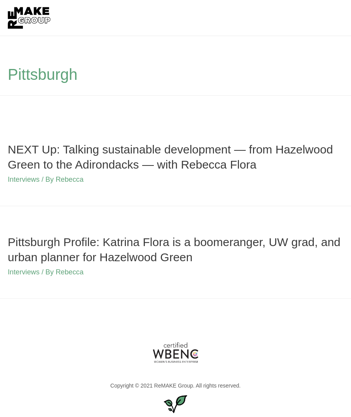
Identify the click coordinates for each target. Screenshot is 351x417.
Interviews (24, 179)
